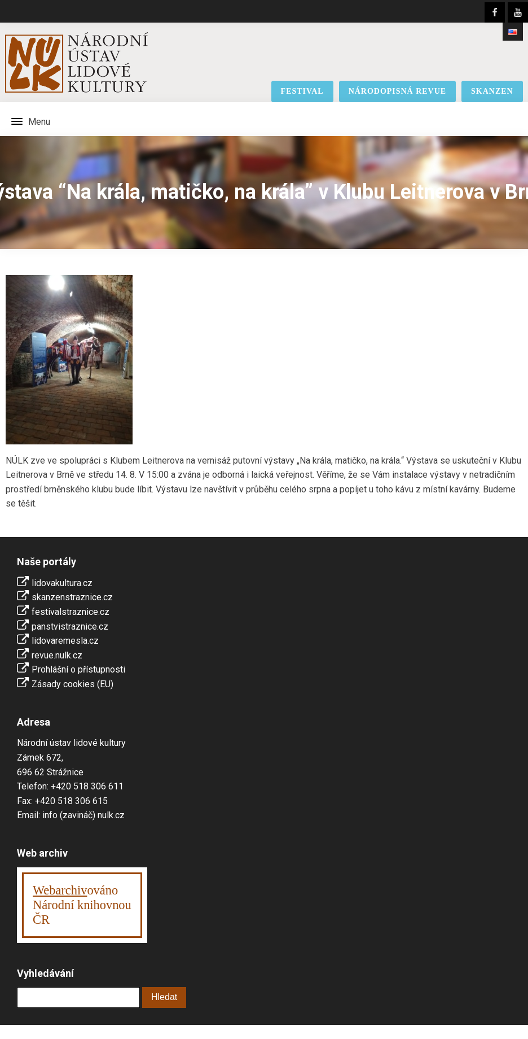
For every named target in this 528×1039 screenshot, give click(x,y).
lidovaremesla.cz (65, 640)
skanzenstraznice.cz (72, 597)
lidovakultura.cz (62, 583)
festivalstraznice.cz (70, 611)
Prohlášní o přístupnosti (78, 669)
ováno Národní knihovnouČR (82, 905)
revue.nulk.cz (57, 655)
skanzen (492, 91)
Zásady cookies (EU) (72, 684)
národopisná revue (397, 91)
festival (302, 91)
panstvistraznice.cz (70, 626)
